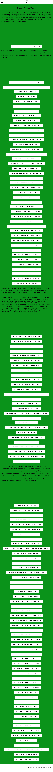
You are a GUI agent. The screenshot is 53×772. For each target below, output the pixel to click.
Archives (29, 294)
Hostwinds (49, 767)
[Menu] (2, 1)
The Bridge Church (14, 303)
